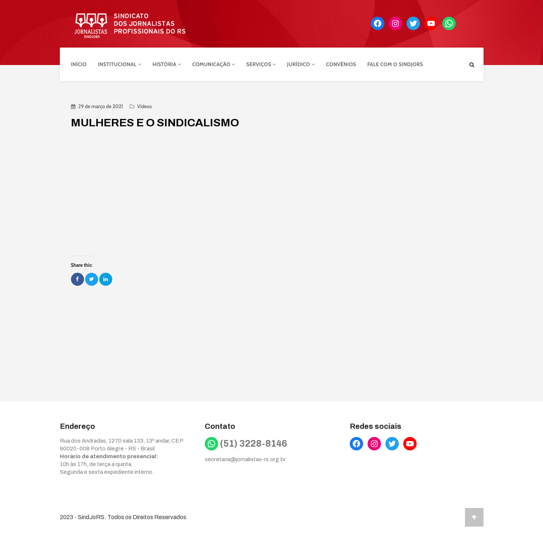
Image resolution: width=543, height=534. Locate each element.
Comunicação (213, 64)
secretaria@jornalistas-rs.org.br (245, 459)
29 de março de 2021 (100, 106)
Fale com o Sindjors (395, 64)
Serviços (261, 64)
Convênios (341, 64)
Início (79, 64)
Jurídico (301, 64)
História (166, 64)
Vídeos (144, 106)
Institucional (119, 64)
